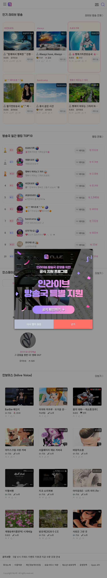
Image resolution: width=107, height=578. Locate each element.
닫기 (73, 324)
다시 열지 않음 (34, 324)
